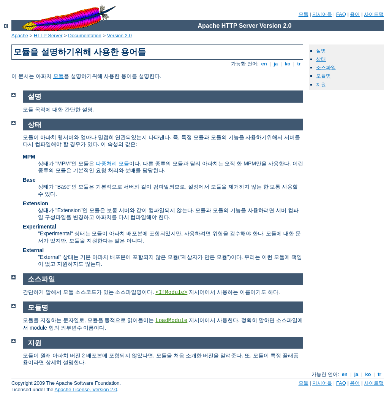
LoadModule (171, 320)
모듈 (303, 14)
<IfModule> (171, 292)
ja (275, 64)
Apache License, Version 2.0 (85, 389)
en (264, 64)
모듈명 (323, 76)
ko (287, 64)
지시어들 (322, 14)
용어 (355, 14)
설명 (321, 51)
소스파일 (326, 67)
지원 (321, 84)
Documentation (84, 35)
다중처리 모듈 (112, 163)
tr (299, 64)
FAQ (341, 14)
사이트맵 (374, 14)
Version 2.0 (119, 35)
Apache (19, 35)
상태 (321, 59)
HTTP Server (48, 35)
